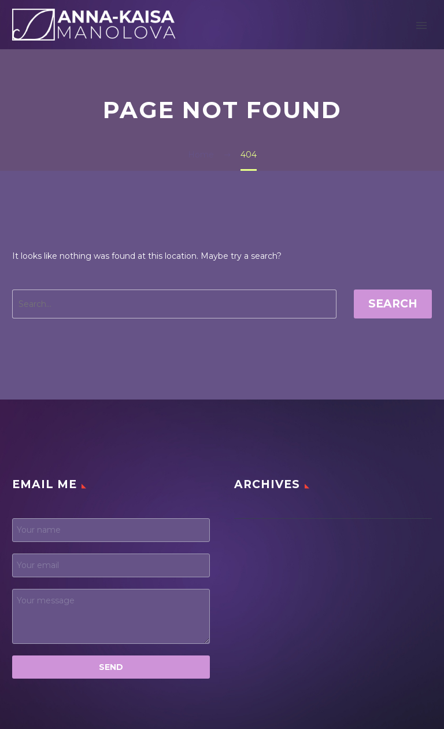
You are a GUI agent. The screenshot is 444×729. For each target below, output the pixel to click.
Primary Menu (421, 25)
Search (392, 303)
